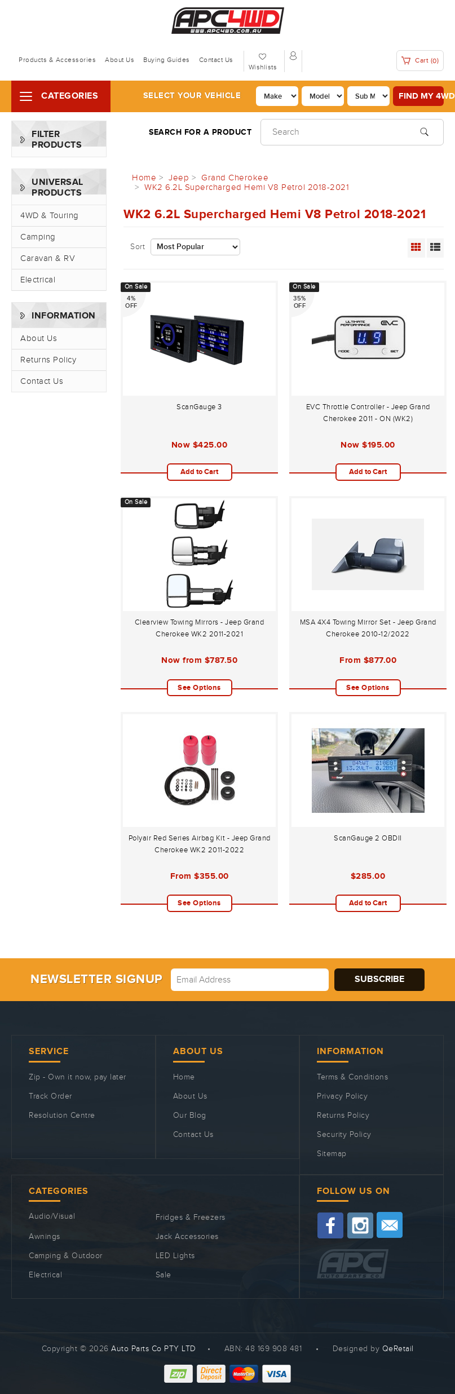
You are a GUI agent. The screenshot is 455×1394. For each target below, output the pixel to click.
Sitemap (332, 1153)
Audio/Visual (52, 1216)
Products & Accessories (57, 60)
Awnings (44, 1236)
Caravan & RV (47, 258)
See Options (199, 687)
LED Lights (175, 1255)
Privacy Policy (342, 1096)
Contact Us (216, 60)
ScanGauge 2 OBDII (368, 838)
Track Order (50, 1096)
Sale (163, 1275)
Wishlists (263, 67)
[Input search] (352, 132)
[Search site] (424, 131)
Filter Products (57, 140)
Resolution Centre (62, 1115)
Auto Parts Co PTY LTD (153, 1348)
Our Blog (189, 1115)
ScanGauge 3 (199, 406)
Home (184, 1077)
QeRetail (398, 1348)
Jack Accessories (187, 1236)
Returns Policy (48, 360)
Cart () (420, 60)
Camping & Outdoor (66, 1255)
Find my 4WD (421, 96)
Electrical (37, 280)
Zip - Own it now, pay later (77, 1077)
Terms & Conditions (352, 1077)
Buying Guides (166, 60)
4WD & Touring (49, 215)
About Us (119, 60)
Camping (38, 237)
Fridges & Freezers (191, 1217)
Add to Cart (199, 471)
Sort (137, 246)
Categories (69, 96)
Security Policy (344, 1134)
